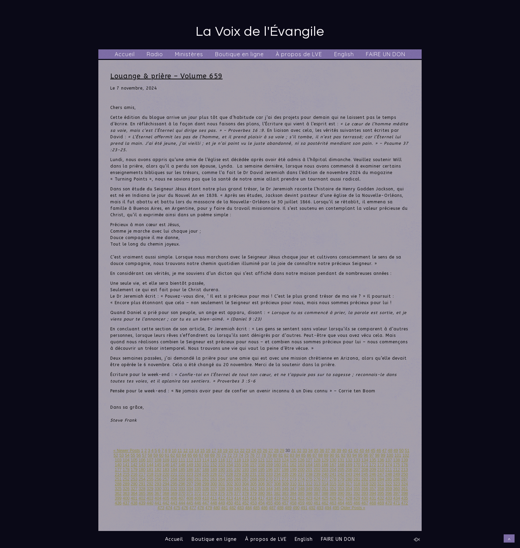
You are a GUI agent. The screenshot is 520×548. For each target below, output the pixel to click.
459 (301, 503)
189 (213, 469)
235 (285, 474)
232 (261, 474)
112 (189, 460)
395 (380, 493)
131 (341, 460)
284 (380, 479)
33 (305, 450)
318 (356, 484)
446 (197, 503)
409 (197, 498)
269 (261, 479)
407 (181, 498)
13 (191, 450)
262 (205, 479)
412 (221, 498)
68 (207, 455)
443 (173, 503)
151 (205, 465)
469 (380, 503)
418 (269, 498)
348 (301, 488)
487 (272, 507)
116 (221, 460)
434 (396, 498)
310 (293, 484)
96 (366, 455)
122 (269, 460)
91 (337, 455)
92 (343, 455)
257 (165, 479)
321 (380, 484)
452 (245, 503)
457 (285, 503)
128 (317, 460)
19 (225, 450)
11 (179, 450)
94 (354, 455)
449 (221, 503)
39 (339, 450)
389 (332, 493)
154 (229, 465)
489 (288, 507)
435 (404, 498)
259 (181, 479)
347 (293, 488)
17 (214, 450)
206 (348, 469)
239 (317, 474)
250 (404, 474)
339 (229, 488)
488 (280, 507)
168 (341, 465)
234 (277, 474)
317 (348, 484)
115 (213, 460)
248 (388, 474)
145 (158, 465)
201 (309, 469)
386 (309, 493)
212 (396, 469)
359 (388, 488)
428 (348, 498)
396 (388, 493)
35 (316, 450)
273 (293, 479)
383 (285, 493)
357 (372, 488)
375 (221, 493)
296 (181, 484)
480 (216, 507)
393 (364, 493)
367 (158, 493)
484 (248, 507)
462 (325, 503)
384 (293, 493)
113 (197, 460)
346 (285, 488)
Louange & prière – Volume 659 (166, 76)
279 (341, 479)
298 (197, 484)
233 (269, 474)
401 (134, 498)
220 (165, 474)
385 (301, 493)
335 (197, 488)
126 (301, 460)
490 (296, 507)
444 (181, 503)
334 (189, 488)
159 (269, 465)
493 (319, 507)
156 (245, 465)
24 (253, 450)
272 (285, 479)
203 (325, 469)
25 (259, 450)
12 (185, 450)
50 (401, 450)
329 (150, 488)
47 (384, 450)
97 (371, 455)
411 (213, 498)
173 (380, 465)
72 (229, 455)
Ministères (189, 54)
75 (246, 455)
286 (396, 479)
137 (388, 460)
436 (118, 503)
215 (126, 474)
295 (173, 484)
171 (364, 465)
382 (277, 493)
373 (205, 493)
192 (237, 469)
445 (189, 503)
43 (361, 450)
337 (213, 488)
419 (277, 498)
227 (221, 474)
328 (142, 488)
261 (197, 479)
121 (261, 460)
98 (377, 455)
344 (269, 488)
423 (309, 498)
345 (277, 488)
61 (167, 455)
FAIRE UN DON (385, 54)
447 (205, 503)
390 (341, 493)
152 (213, 465)
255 (150, 479)
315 (332, 484)
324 (404, 484)
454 (261, 503)
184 (173, 469)
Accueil (125, 54)
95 (360, 455)
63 (178, 455)
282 (364, 479)
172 (372, 465)
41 (350, 450)
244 (356, 474)
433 (388, 498)
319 (364, 484)
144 (150, 465)
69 (212, 455)
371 (189, 493)
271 (277, 479)
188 (205, 469)
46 (378, 450)
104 (126, 460)
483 (240, 507)
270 (269, 479)
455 (269, 503)
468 (372, 503)
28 (276, 450)
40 (344, 450)
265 (229, 479)
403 (150, 498)
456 (277, 503)
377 (237, 493)
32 (299, 450)
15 (202, 450)
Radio (155, 54)
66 (195, 455)
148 (181, 465)
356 (364, 488)
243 (348, 474)
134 (364, 460)
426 (332, 498)
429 (356, 498)
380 (261, 493)
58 (150, 455)
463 (332, 503)
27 (271, 450)
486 (264, 507)
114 (205, 460)
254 (142, 479)
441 (158, 503)
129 (325, 460)
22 (242, 450)
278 (332, 479)
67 (201, 455)
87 (314, 455)
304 (245, 484)
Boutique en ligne (239, 54)
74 (241, 455)
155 (237, 465)
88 (320, 455)
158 (261, 465)
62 (172, 455)
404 (158, 498)
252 (126, 479)
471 (396, 503)
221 (173, 474)
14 (197, 450)
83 (292, 455)
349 (309, 488)
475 (177, 507)
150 (197, 465)
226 (213, 474)
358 (380, 488)
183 (165, 469)
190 (221, 469)
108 (158, 460)
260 (189, 479)
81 (280, 455)
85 (303, 455)
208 (364, 469)
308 (277, 484)
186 (189, 469)
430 (364, 498)
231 (253, 474)
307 (269, 484)
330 (158, 488)
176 (404, 465)
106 (142, 460)
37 (327, 450)
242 (341, 474)
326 (126, 488)
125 (293, 460)
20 (231, 450)
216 (134, 474)
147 (173, 465)
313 (317, 484)
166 (325, 465)
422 (301, 498)
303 (237, 484)
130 (332, 460)
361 (404, 488)
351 (325, 488)
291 (142, 484)
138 (396, 460)
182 (158, 469)
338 (221, 488)
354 (348, 488)
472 (404, 503)
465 (348, 503)
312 (309, 484)
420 (285, 498)
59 (155, 455)
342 (253, 488)
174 (388, 465)
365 (142, 493)
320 (372, 484)
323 (396, 484)
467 (364, 503)
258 (173, 479)
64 (184, 455)
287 (404, 479)
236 (293, 474)
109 (165, 460)
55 (133, 455)
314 (325, 484)
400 (126, 498)
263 (213, 479)
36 (322, 450)
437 (126, 503)
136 (380, 460)
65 (190, 455)
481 (224, 507)
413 (229, 498)
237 (301, 474)
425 (325, 498)
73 (235, 455)
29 (282, 450)
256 (158, 479)
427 (341, 498)
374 (213, 493)
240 (325, 474)
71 (224, 455)
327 (134, 488)
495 (335, 507)
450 (229, 503)
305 (253, 484)
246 (372, 474)
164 (309, 465)
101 (397, 455)
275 (309, 479)
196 (269, 469)
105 (134, 460)
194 (253, 469)
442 (165, 503)
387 (317, 493)
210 (380, 469)
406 (173, 498)
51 (407, 450)
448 (213, 503)
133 (356, 460)
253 (134, 479)
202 (317, 469)
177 (118, 469)
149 (189, 465)
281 (356, 479)
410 (205, 498)
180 (142, 469)
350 (317, 488)
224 (197, 474)
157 (253, 465)
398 (404, 493)
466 (356, 503)
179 (134, 469)
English (344, 54)
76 (252, 455)
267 (245, 479)
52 (116, 455)
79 (269, 455)
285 (388, 479)
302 (229, 484)
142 (134, 465)
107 (150, 460)
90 (331, 455)
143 (142, 465)
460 (309, 503)
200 (301, 469)
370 (181, 493)
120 (253, 460)
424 (317, 498)
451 (237, 503)
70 (218, 455)
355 (356, 488)
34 (310, 450)
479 (208, 507)
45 (373, 450)
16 (208, 450)
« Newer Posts (126, 450)
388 (325, 493)
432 (380, 498)
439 (142, 503)
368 (165, 493)
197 (277, 469)
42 (356, 450)
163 (301, 465)
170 (356, 465)
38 (333, 450)
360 (396, 488)
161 (285, 465)
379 (253, 493)
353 (341, 488)
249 (396, 474)
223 (189, 474)
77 (258, 455)
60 (161, 455)
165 (317, 465)
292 (150, 484)
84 (297, 455)
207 (356, 469)
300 (213, 484)
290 (134, 484)
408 (189, 498)
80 (275, 455)
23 (248, 450)
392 (356, 493)
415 (245, 498)
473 (161, 507)
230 (245, 474)
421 (293, 498)
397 (396, 493)
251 (118, 479)
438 (134, 503)
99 (383, 455)
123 (277, 460)
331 (165, 488)
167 (332, 465)
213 (404, 469)
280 (348, 479)
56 (138, 455)
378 (245, 493)
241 (332, 474)
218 (150, 474)
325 (118, 488)
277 (325, 479)
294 (165, 484)
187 (197, 469)
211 (388, 469)
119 (245, 460)
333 (181, 488)
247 (380, 474)
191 (229, 469)
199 (293, 469)
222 (181, 474)
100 (389, 455)
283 (372, 479)
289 (126, 484)
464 (341, 503)
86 (309, 455)
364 (134, 493)
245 (364, 474)
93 (349, 455)
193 (245, 469)
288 (118, 484)
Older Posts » (352, 507)
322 (388, 484)
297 (189, 484)
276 (317, 479)
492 (312, 507)
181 (150, 469)
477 (192, 507)
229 (237, 474)
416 (253, 498)
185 (181, 469)
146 (165, 465)
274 (301, 479)
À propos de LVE (299, 54)
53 (121, 455)
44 (367, 450)
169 (348, 465)
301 (221, 484)
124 (285, 460)
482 (232, 507)
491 (304, 507)
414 (237, 498)
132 (348, 460)
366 (150, 493)
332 (173, 488)
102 (405, 455)
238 (309, 474)
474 (168, 507)
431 (372, 498)
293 (158, 484)
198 (285, 469)
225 (205, 474)
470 (388, 503)
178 (126, 469)
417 (261, 498)
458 (293, 503)
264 (221, 479)
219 (158, 474)
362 (118, 493)
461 (317, 503)
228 (229, 474)
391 (348, 493)
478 (200, 507)
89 (326, 455)
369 (173, 493)
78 (263, 455)
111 (181, 460)
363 (126, 493)
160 (277, 465)
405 (165, 498)
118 (237, 460)
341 (245, 488)
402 (142, 498)
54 (127, 455)
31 (293, 450)
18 (219, 450)
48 (390, 450)
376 (229, 493)
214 (118, 474)
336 (205, 488)
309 (285, 484)
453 (253, 503)
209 (372, 469)
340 (237, 488)
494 (328, 507)
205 (341, 469)
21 (236, 450)
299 (205, 484)
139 (404, 460)
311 (301, 484)
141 (126, 465)
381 (269, 493)
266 (237, 479)
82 (286, 455)
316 (341, 484)
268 (253, 479)
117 (229, 460)
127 (309, 460)
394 (372, 493)
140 (118, 465)
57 (144, 455)
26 (265, 450)
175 (396, 465)
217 (142, 474)
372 (197, 493)
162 (293, 465)
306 (261, 484)
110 (173, 460)
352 (332, 488)
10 (174, 450)
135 (372, 460)
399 (118, 498)
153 (221, 465)
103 (118, 460)
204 (332, 469)
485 (256, 507)
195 (261, 469)
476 (184, 507)
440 (150, 503)
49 (395, 450)
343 (261, 488)
